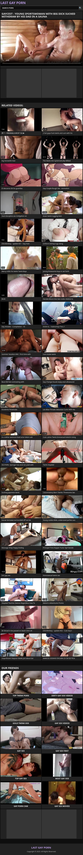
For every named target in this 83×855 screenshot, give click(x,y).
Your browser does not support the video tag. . (41, 43)
